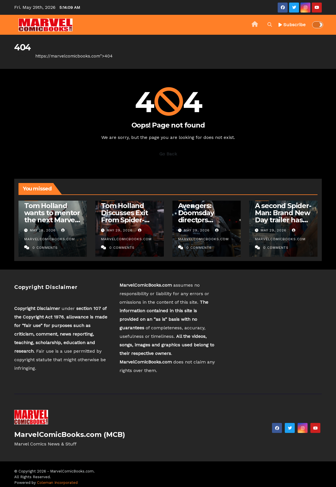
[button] (269, 24)
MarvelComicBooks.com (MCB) (69, 434)
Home (20, 56)
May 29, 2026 (43, 230)
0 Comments (45, 248)
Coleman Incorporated (57, 482)
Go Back (168, 154)
